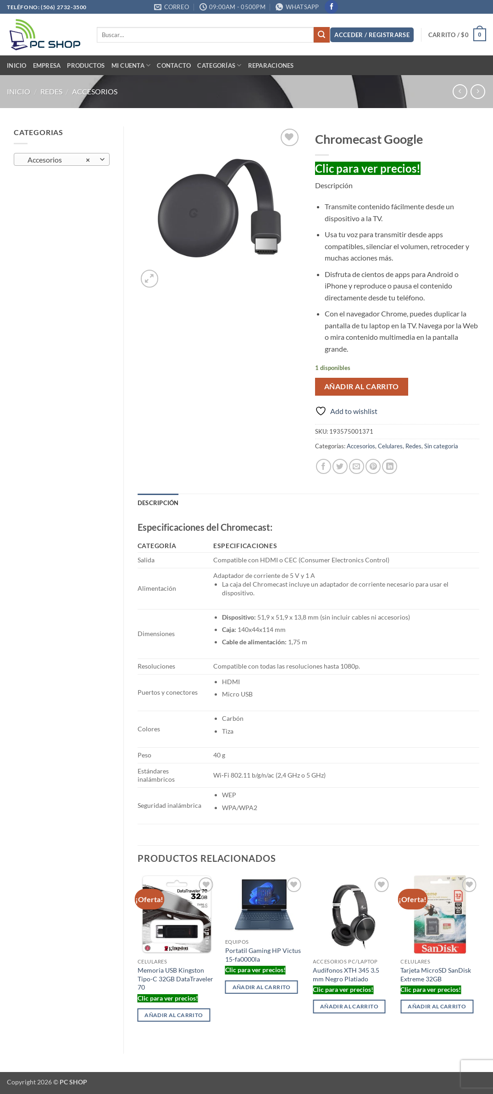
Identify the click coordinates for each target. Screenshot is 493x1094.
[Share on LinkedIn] (389, 466)
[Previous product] (478, 91)
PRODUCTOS (86, 65)
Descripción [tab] (158, 502)
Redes (51, 91)
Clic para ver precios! (368, 168)
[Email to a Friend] (356, 466)
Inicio (17, 65)
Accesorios (94, 91)
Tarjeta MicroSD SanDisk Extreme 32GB (435, 974)
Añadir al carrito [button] (173, 1015)
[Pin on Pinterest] (373, 466)
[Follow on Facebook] (331, 7)
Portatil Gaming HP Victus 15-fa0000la (263, 955)
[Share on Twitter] (340, 466)
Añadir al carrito (361, 386)
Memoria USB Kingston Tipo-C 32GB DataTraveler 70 (175, 978)
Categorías (219, 65)
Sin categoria (441, 446)
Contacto (174, 65)
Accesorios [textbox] (56, 159)
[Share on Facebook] (323, 466)
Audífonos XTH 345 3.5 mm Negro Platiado (346, 974)
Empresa (47, 65)
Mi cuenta (131, 65)
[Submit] (321, 35)
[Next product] (460, 91)
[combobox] (62, 159)
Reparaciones (271, 65)
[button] (372, 35)
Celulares (390, 446)
